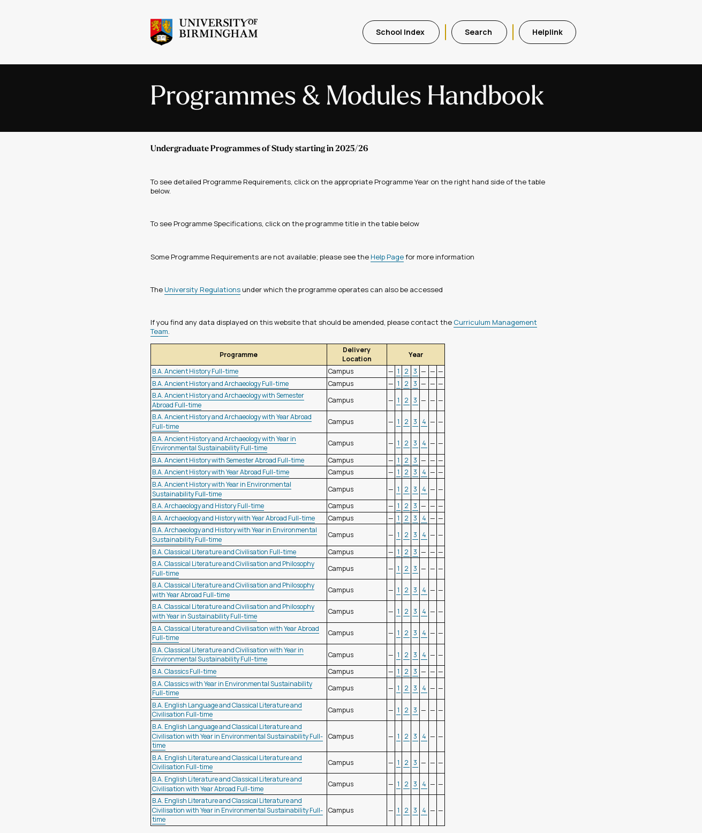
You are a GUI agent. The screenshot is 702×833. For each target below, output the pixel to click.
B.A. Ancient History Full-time (195, 371)
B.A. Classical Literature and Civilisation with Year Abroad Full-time (235, 633)
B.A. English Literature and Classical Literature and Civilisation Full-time (227, 762)
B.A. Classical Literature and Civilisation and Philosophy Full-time (233, 568)
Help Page (387, 257)
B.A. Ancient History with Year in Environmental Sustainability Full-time (221, 489)
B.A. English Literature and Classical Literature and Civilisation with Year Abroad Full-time (227, 784)
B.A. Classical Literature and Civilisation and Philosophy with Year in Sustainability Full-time (233, 611)
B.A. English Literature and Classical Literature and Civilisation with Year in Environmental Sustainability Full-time (237, 810)
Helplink (547, 32)
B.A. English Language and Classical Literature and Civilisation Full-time (227, 710)
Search (479, 32)
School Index (401, 32)
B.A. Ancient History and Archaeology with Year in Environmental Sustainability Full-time (224, 443)
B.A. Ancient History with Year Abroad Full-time (220, 472)
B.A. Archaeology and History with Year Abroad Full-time (233, 518)
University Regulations (202, 289)
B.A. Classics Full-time (184, 671)
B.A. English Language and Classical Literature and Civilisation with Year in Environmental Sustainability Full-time (237, 736)
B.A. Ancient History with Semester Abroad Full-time (228, 460)
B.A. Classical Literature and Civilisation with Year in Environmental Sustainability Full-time (228, 654)
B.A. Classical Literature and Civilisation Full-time (224, 551)
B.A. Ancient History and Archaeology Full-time (220, 383)
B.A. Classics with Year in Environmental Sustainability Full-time (232, 688)
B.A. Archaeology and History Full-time (208, 505)
